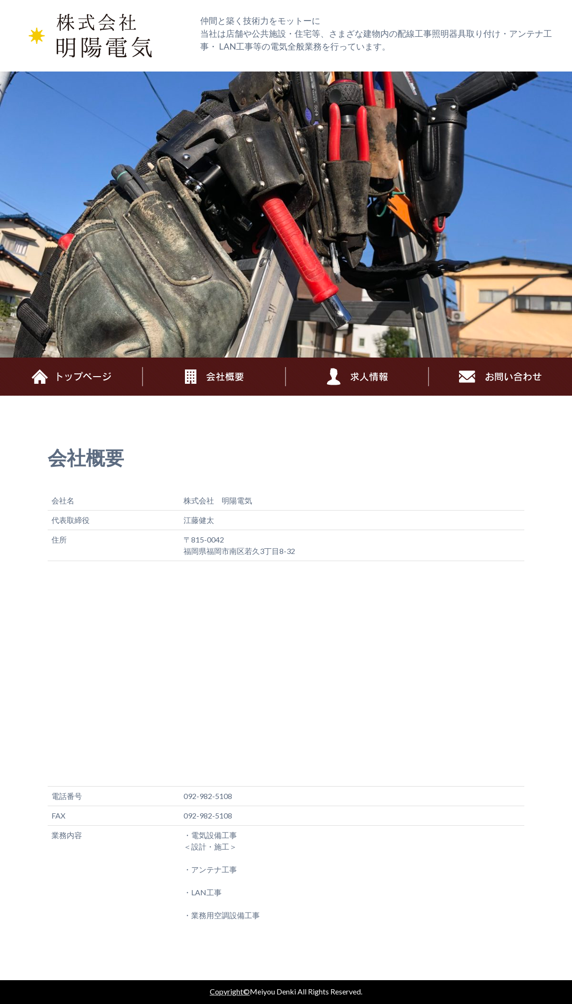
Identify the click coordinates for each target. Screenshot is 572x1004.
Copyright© (230, 991)
